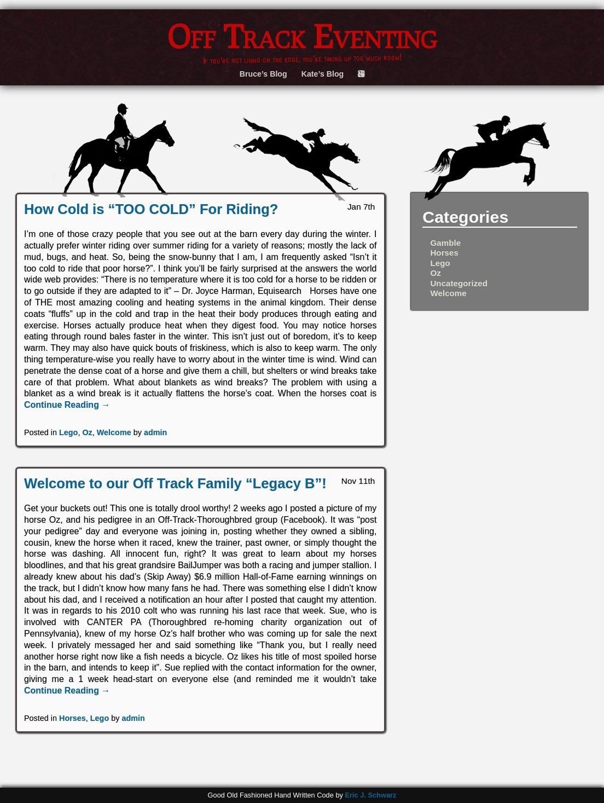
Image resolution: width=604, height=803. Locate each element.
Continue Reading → (67, 404)
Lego (68, 432)
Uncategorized (458, 283)
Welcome (114, 432)
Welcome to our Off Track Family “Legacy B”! (175, 483)
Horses (72, 718)
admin (155, 432)
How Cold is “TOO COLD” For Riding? (151, 209)
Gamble (445, 242)
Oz (87, 432)
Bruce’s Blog (263, 74)
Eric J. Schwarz (370, 795)
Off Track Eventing (302, 36)
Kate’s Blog (322, 74)
